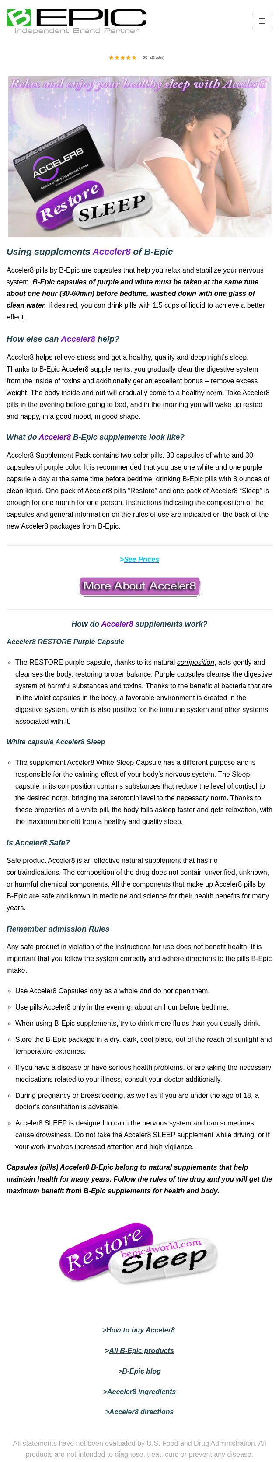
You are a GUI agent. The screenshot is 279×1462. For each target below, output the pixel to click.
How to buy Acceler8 (140, 1330)
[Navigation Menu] (262, 21)
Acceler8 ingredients (141, 1391)
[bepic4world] (76, 21)
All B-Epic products (141, 1350)
